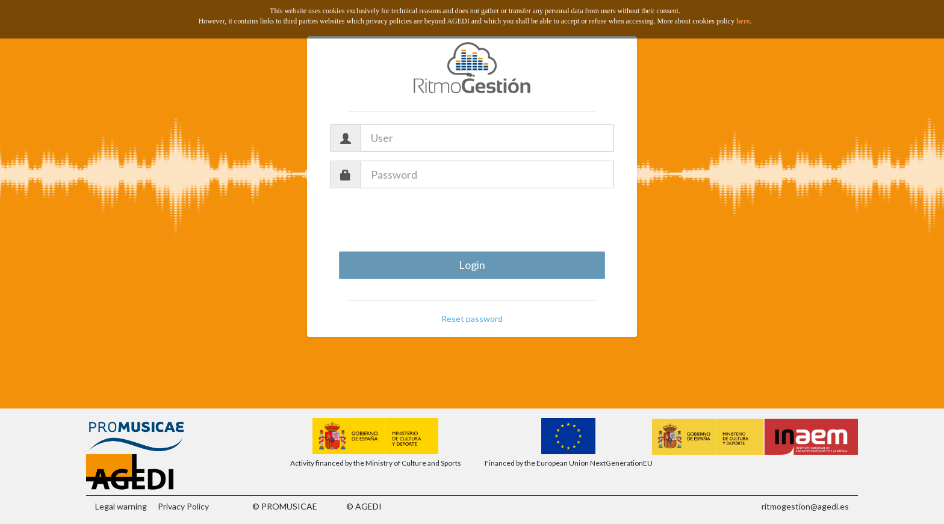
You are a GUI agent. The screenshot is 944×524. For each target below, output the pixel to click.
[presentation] (472, 220)
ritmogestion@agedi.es (805, 506)
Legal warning (121, 506)
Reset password (472, 318)
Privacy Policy (183, 506)
